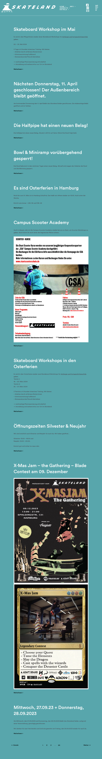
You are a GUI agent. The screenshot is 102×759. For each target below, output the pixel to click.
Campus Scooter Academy (42, 228)
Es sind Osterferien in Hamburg (47, 194)
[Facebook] (86, 5)
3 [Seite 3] (51, 751)
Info (71, 5)
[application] (65, 5)
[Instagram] (87, 7)
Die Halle (77, 10)
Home (62, 5)
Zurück (15, 751)
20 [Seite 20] (59, 751)
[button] (97, 8)
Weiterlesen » (18, 69)
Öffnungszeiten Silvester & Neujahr (51, 432)
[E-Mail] (87, 10)
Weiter (87, 751)
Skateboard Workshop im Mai (45, 29)
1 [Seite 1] (42, 751)
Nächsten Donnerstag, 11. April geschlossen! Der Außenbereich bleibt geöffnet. (47, 90)
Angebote (64, 10)
